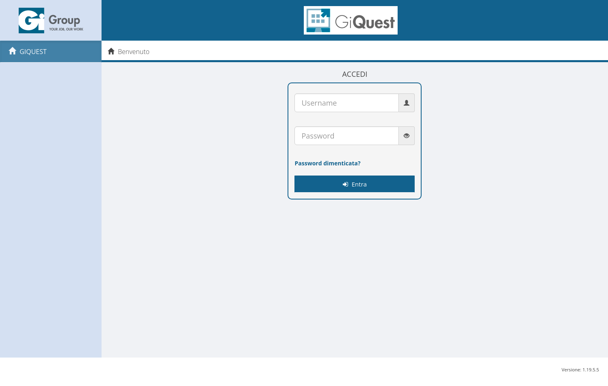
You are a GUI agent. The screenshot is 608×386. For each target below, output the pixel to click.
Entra (355, 184)
